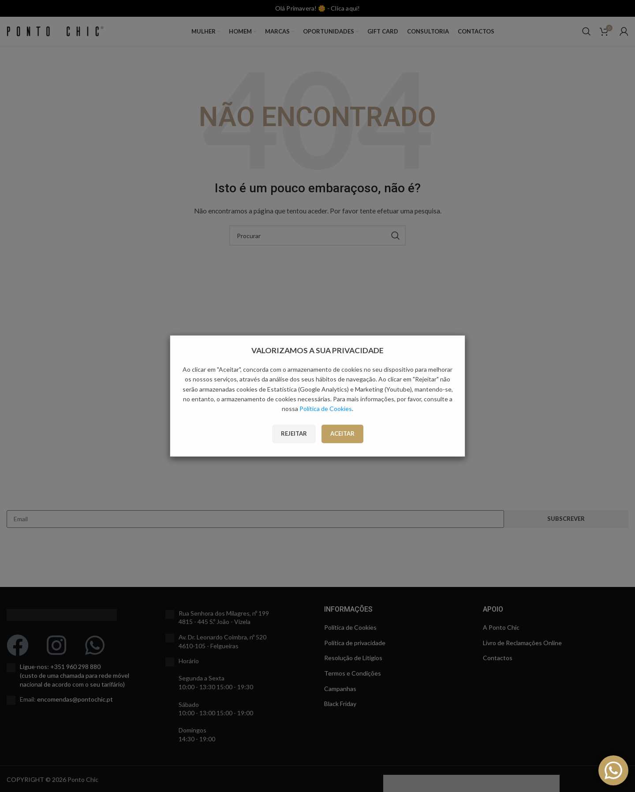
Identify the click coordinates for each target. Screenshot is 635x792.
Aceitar (342, 433)
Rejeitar (294, 433)
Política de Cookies (325, 408)
